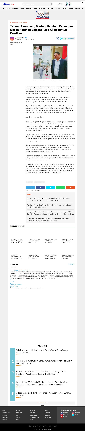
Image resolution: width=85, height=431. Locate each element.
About (30, 426)
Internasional (6, 413)
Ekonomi (77, 8)
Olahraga (42, 8)
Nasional (47, 413)
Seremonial (48, 417)
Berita (20, 22)
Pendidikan (50, 8)
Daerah (8, 8)
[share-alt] (30, 187)
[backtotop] (42, 406)
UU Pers (49, 426)
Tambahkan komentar (16, 284)
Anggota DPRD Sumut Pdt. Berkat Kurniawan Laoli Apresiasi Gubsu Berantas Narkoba (44, 362)
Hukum (22, 8)
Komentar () (71, 38)
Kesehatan (19, 413)
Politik (71, 8)
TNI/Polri (64, 8)
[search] (37, 4)
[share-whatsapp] (65, 38)
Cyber (44, 426)
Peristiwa (5, 417)
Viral (17, 419)
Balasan (12, 281)
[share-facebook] (57, 38)
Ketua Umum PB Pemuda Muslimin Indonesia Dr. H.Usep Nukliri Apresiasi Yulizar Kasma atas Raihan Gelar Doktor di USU (43, 383)
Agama (35, 8)
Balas (11, 280)
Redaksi (54, 426)
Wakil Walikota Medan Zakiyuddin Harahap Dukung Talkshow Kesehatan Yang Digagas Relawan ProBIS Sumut (42, 372)
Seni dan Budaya (34, 417)
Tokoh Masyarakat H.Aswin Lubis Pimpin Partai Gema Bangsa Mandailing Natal (42, 351)
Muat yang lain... (14, 286)
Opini (17, 415)
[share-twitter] (61, 38)
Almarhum (15, 22)
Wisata (32, 419)
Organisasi (15, 8)
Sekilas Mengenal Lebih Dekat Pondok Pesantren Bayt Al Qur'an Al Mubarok (43, 394)
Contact (35, 426)
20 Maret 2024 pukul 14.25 (21, 270)
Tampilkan (71, 264)
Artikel (57, 8)
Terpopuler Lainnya (42, 403)
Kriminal (29, 8)
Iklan (40, 426)
